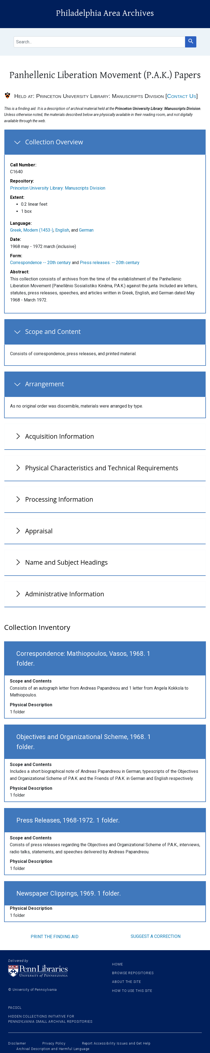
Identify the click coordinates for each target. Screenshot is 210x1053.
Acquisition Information (59, 436)
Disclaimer (17, 1043)
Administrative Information (64, 594)
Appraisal (38, 530)
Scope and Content (53, 331)
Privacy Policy (54, 1043)
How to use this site (132, 991)
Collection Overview (54, 141)
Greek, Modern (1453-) (31, 230)
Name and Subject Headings (66, 562)
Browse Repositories (133, 973)
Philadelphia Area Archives (105, 13)
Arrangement (44, 383)
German (86, 230)
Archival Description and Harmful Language (52, 1049)
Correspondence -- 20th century (40, 262)
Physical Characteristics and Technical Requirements (101, 467)
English (62, 230)
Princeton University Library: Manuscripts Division (57, 188)
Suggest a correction (155, 936)
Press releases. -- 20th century (109, 262)
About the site (126, 982)
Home (117, 964)
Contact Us (181, 96)
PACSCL (14, 1008)
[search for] (99, 41)
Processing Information (59, 499)
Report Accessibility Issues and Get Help (116, 1043)
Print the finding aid (54, 936)
